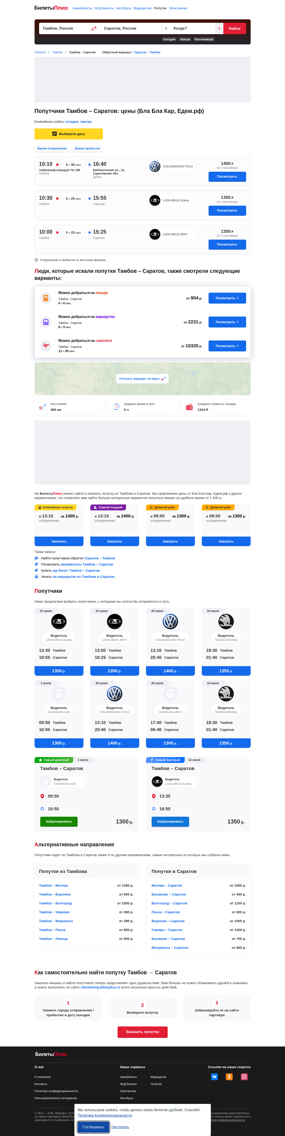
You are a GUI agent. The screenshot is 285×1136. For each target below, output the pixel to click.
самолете (104, 341)
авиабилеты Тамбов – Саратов (87, 564)
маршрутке (105, 317)
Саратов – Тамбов (147, 52)
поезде (102, 293)
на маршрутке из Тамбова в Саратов (83, 576)
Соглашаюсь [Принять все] (93, 1127)
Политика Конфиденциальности (105, 1115)
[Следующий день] (219, 28)
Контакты (41, 1084)
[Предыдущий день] (166, 28)
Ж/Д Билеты (104, 8)
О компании (43, 1077)
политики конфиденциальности (225, 1120)
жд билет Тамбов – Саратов (76, 570)
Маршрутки (142, 8)
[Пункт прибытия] (131, 28)
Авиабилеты (82, 8)
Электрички (178, 8)
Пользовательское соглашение (56, 1098)
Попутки (160, 8)
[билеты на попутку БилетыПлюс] (51, 1055)
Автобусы (123, 8)
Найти (234, 28)
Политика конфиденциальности (56, 1091)
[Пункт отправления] (70, 28)
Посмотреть (227, 176)
